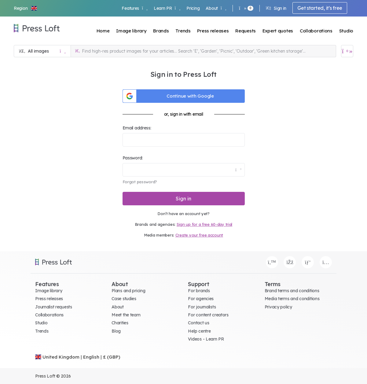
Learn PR (167, 8)
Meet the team (126, 315)
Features (134, 8)
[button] (26, 8)
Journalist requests (53, 307)
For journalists (202, 307)
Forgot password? (140, 181)
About (216, 8)
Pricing (193, 8)
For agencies (201, 298)
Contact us (198, 323)
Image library (131, 31)
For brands (199, 290)
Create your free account (199, 235)
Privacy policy (278, 307)
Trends (182, 31)
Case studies (124, 298)
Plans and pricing (128, 290)
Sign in (276, 8)
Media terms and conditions (292, 298)
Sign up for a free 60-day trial (204, 224)
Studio (346, 31)
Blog (116, 331)
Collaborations (316, 31)
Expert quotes (277, 31)
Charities (120, 323)
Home (103, 31)
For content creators (208, 315)
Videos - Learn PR (206, 339)
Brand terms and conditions (292, 290)
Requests (245, 31)
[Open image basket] (347, 51)
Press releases (213, 31)
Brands (161, 31)
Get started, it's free (319, 8)
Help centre (199, 331)
